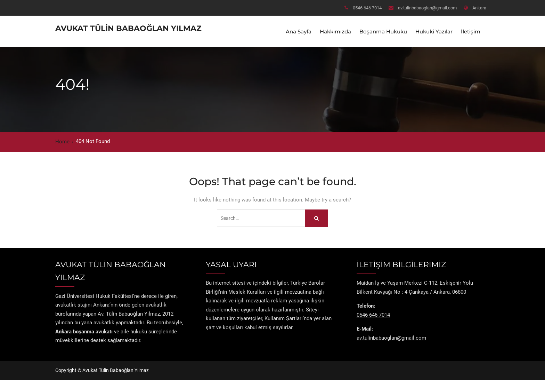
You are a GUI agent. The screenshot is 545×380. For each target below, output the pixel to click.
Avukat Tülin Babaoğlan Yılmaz (128, 28)
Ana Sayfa (298, 31)
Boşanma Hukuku (383, 31)
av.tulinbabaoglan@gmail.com (427, 7)
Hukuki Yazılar (434, 31)
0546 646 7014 (367, 7)
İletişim (470, 31)
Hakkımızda (335, 31)
